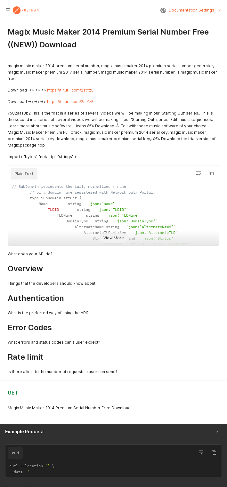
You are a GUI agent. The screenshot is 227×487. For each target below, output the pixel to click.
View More (113, 238)
